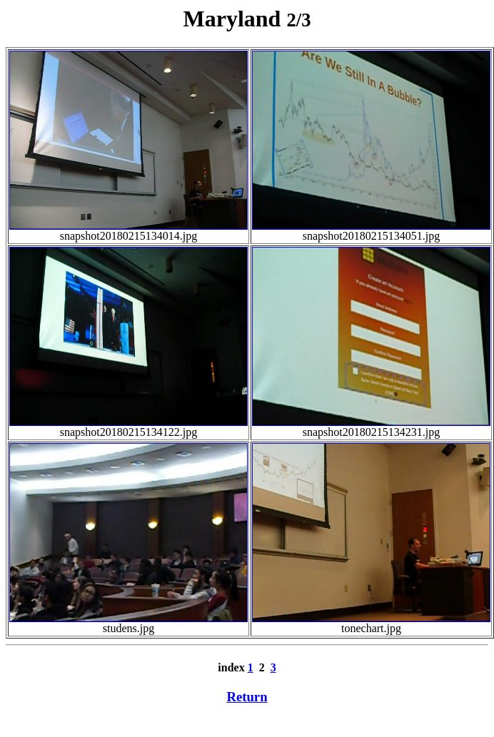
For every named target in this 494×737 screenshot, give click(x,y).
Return (246, 696)
